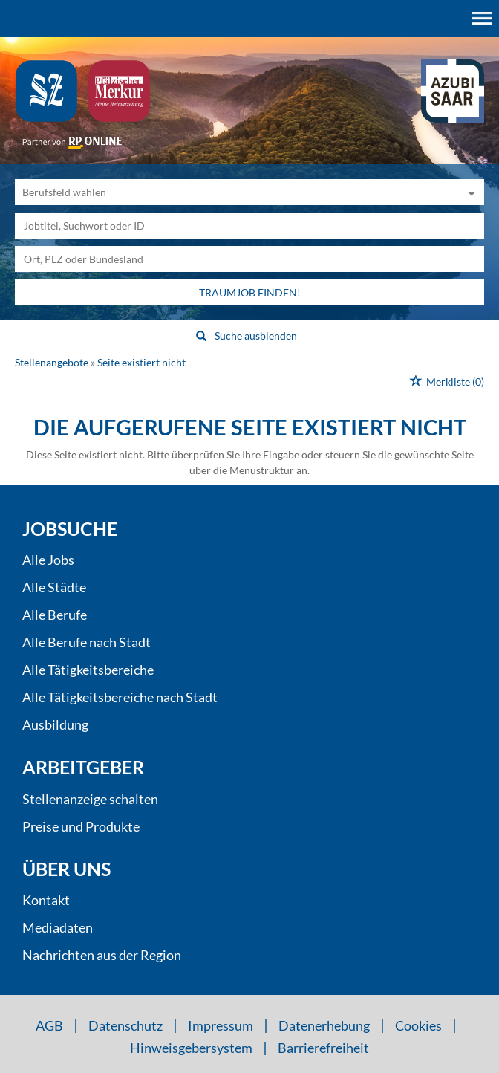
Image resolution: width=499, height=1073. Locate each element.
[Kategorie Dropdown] (469, 192)
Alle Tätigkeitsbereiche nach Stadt (120, 697)
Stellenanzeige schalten (90, 799)
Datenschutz (125, 1025)
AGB (49, 1025)
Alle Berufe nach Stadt (86, 642)
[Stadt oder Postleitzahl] (249, 259)
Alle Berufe (54, 614)
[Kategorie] (234, 192)
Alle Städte (54, 587)
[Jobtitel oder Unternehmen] (249, 226)
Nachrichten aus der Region (101, 955)
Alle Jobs (48, 559)
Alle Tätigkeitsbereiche (88, 669)
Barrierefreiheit (323, 1048)
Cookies (418, 1025)
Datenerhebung (324, 1025)
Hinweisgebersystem (191, 1048)
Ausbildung (55, 724)
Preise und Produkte (81, 826)
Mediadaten (57, 927)
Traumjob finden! (250, 292)
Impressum (220, 1025)
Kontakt (46, 900)
